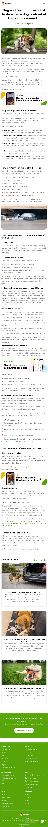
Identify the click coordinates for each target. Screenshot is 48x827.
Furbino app (38, 348)
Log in (3, 765)
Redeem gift (5, 759)
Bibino (27, 794)
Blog (2, 755)
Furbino (12, 87)
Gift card (4, 762)
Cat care (28, 752)
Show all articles (40, 560)
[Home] (24, 815)
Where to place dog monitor (34, 775)
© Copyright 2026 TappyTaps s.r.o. (24, 818)
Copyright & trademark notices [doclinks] (36, 820)
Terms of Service (18, 820)
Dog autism (29, 787)
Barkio (3, 87)
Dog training (29, 755)
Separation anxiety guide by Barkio (10, 779)
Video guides (5, 797)
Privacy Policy (6, 820)
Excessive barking (31, 749)
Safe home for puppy (32, 781)
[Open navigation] (44, 3)
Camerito (28, 797)
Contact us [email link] (5, 807)
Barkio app (17, 276)
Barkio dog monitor (7, 775)
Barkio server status (8, 768)
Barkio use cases (31, 778)
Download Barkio (7, 749)
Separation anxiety (31, 762)
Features (4, 801)
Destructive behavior (32, 759)
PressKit (4, 783)
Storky (27, 804)
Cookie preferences (7, 804)
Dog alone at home (31, 784)
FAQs (3, 794)
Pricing (3, 752)
